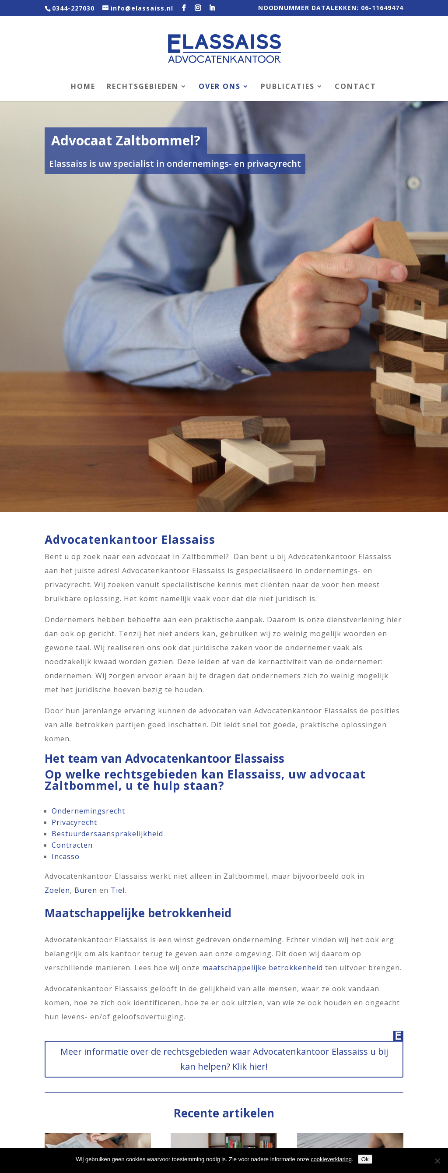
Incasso (66, 856)
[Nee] (437, 1160)
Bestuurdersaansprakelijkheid (107, 833)
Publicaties (288, 87)
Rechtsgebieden (142, 87)
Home (83, 87)
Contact (355, 87)
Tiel (118, 890)
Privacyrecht (74, 822)
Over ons (220, 87)
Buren (85, 890)
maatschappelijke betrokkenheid (262, 967)
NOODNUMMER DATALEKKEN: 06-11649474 (330, 8)
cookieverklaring (331, 1159)
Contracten (72, 845)
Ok (365, 1159)
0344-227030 (73, 8)
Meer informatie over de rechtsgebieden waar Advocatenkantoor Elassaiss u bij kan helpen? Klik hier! (224, 1059)
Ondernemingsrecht (88, 811)
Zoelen (57, 890)
